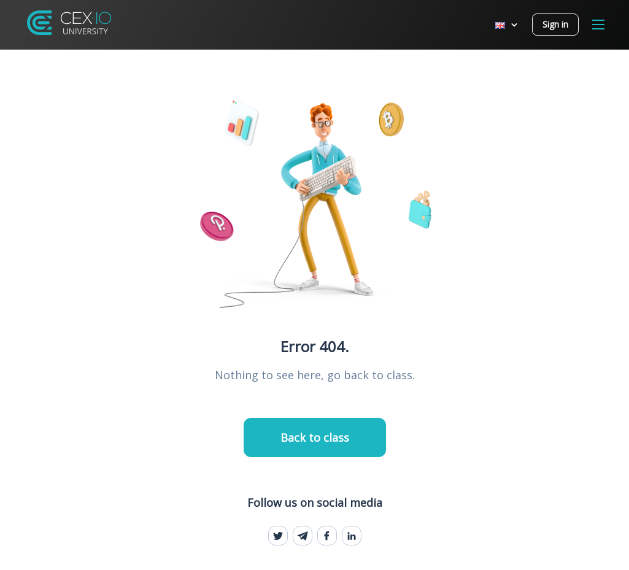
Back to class (314, 437)
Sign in (555, 24)
